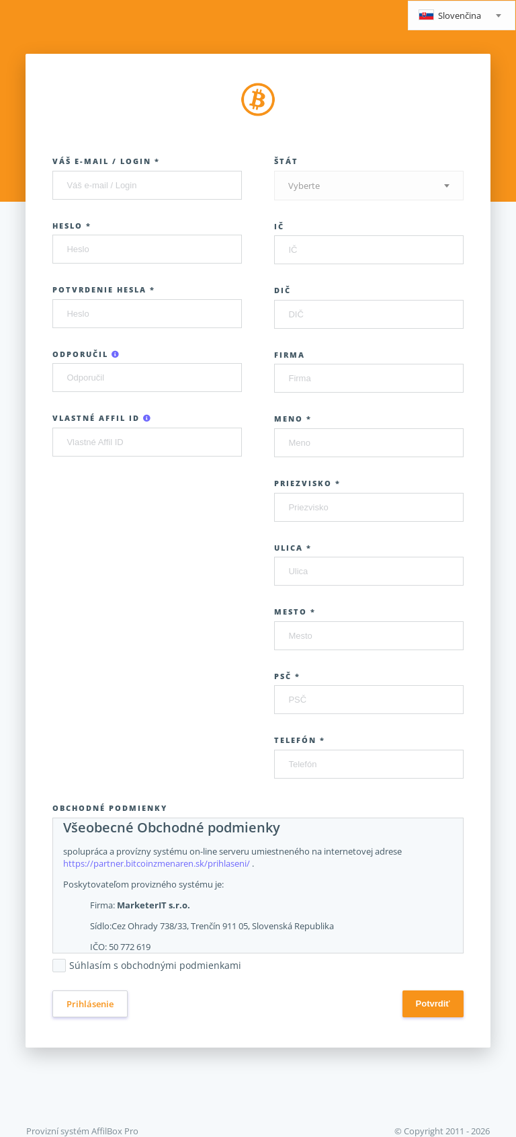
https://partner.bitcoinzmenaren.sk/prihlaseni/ (156, 863)
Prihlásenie (90, 1004)
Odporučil (86, 354)
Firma (289, 355)
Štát (286, 161)
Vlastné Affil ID (102, 418)
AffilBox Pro (114, 1131)
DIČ (282, 290)
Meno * (293, 419)
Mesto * (295, 611)
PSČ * (287, 676)
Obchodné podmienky (109, 808)
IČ (279, 226)
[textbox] (461, 16)
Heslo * (71, 226)
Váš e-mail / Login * (106, 161)
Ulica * (293, 548)
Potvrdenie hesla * (103, 289)
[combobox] (461, 15)
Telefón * (299, 740)
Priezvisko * (307, 483)
